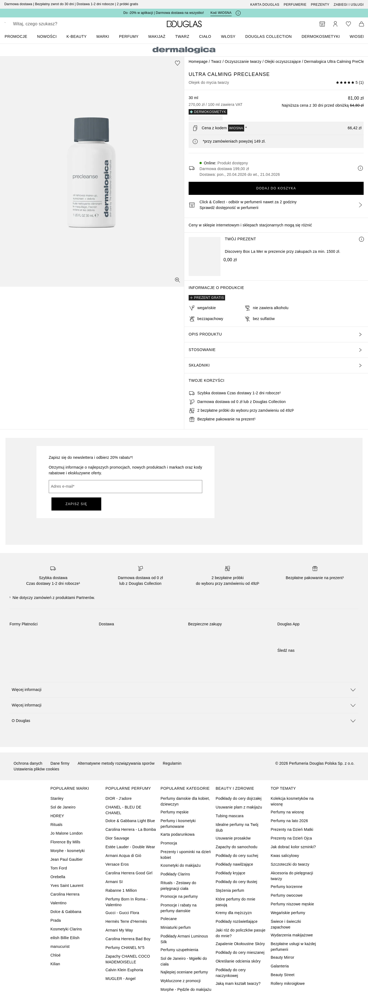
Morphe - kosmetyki (67, 851)
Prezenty (320, 5)
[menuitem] (19, 36)
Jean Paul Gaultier (66, 859)
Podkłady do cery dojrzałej (239, 798)
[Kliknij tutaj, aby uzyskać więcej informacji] (238, 13)
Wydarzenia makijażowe (292, 935)
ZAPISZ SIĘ (76, 504)
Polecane (169, 919)
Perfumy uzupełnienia (179, 950)
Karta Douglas (265, 5)
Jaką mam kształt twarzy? (238, 983)
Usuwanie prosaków (233, 838)
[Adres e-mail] (125, 486)
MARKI (102, 36)
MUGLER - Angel (121, 978)
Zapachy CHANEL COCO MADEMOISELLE (128, 959)
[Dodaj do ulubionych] (177, 63)
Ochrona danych (28, 763)
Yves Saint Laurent (66, 885)
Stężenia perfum (230, 890)
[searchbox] (53, 24)
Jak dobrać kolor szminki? (293, 847)
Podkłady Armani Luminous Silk (184, 939)
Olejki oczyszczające (283, 61)
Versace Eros (117, 864)
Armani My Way (119, 930)
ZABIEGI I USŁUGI (349, 5)
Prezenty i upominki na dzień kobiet (186, 855)
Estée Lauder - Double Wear (130, 847)
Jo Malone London (66, 833)
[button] (184, 689)
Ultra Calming (211, 74)
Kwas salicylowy (285, 855)
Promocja (169, 843)
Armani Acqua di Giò (123, 855)
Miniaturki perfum (176, 927)
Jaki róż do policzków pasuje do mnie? (240, 933)
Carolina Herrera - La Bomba (131, 829)
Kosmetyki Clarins (66, 929)
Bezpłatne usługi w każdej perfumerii (293, 947)
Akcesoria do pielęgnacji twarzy (292, 876)
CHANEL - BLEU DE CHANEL (124, 810)
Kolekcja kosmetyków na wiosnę (292, 801)
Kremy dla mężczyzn (234, 913)
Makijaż (156, 36)
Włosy (228, 36)
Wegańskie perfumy (288, 913)
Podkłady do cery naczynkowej (231, 973)
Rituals (56, 824)
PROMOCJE (16, 36)
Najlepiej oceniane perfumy (184, 972)
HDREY (57, 816)
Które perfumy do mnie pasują (235, 902)
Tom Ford (58, 868)
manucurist (59, 946)
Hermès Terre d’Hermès (126, 921)
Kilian (55, 964)
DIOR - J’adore (119, 798)
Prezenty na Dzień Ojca (291, 838)
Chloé (55, 955)
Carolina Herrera (64, 894)
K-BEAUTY (76, 36)
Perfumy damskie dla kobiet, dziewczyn (185, 801)
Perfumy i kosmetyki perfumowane (178, 824)
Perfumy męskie (175, 812)
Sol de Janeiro (62, 807)
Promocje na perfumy (179, 896)
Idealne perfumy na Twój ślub (237, 827)
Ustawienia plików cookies (36, 769)
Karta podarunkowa (178, 834)
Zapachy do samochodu (236, 847)
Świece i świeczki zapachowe (286, 924)
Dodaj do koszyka (276, 188)
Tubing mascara (230, 816)
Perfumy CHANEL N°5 (125, 947)
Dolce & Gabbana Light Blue (130, 821)
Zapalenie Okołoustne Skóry (240, 944)
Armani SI (114, 882)
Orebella (57, 877)
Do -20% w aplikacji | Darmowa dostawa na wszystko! (163, 13)
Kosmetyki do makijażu (181, 865)
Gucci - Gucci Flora (122, 913)
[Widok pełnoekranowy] (177, 280)
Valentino (58, 903)
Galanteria (280, 966)
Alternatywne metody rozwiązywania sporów (116, 763)
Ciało (205, 36)
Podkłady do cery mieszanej (240, 952)
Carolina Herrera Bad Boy (128, 939)
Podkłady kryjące (230, 873)
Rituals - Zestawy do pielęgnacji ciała (178, 886)
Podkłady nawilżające (234, 864)
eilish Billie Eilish (64, 938)
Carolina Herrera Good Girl (129, 873)
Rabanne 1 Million (121, 890)
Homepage (198, 61)
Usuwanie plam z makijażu (239, 807)
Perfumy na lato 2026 (289, 821)
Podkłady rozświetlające (236, 921)
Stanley (56, 798)
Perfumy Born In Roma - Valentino (127, 902)
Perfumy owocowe (286, 895)
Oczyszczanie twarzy (243, 61)
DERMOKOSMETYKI (321, 36)
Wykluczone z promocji (181, 981)
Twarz (182, 36)
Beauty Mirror (282, 957)
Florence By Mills (65, 842)
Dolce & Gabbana (65, 911)
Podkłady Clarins (175, 874)
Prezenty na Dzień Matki (292, 829)
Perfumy (129, 36)
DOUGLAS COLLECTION (268, 36)
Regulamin (172, 763)
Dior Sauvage (117, 838)
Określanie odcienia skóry (238, 961)
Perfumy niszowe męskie (292, 904)
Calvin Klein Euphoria (124, 970)
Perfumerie (295, 5)
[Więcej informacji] (361, 239)
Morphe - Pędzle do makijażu (186, 989)
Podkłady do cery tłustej (236, 882)
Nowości (47, 36)
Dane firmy (60, 763)
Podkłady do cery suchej (237, 855)
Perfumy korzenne (286, 886)
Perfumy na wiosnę (287, 812)
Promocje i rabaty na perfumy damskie (179, 908)
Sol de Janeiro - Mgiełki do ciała (184, 961)
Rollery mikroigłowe (288, 983)
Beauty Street (282, 975)
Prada (55, 920)
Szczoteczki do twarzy (290, 864)
